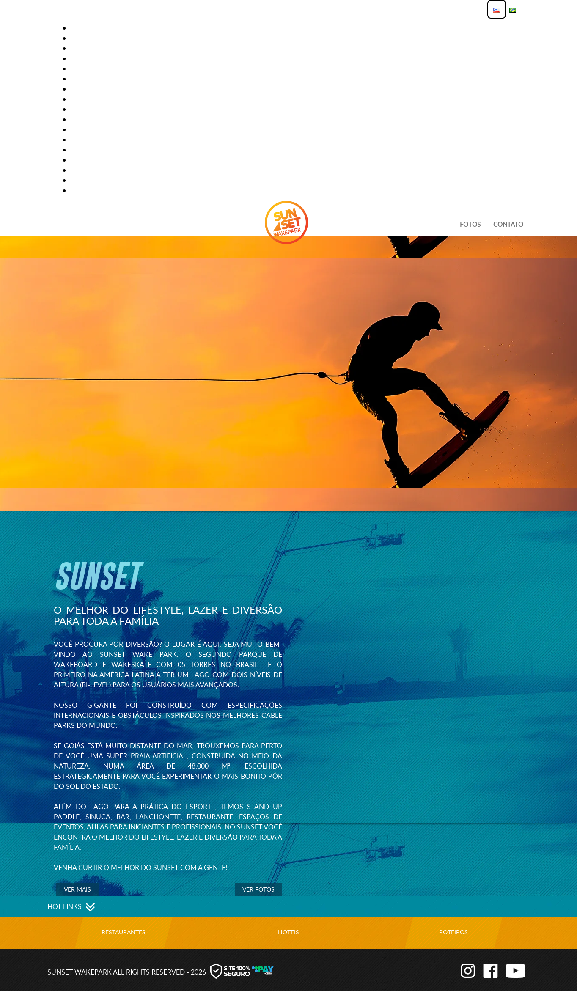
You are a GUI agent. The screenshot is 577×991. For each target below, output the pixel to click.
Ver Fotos (258, 889)
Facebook (487, 969)
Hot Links (87, 78)
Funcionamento (98, 48)
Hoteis (288, 932)
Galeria (83, 58)
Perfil (81, 139)
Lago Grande (93, 89)
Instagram (462, 969)
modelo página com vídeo (115, 109)
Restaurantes (124, 932)
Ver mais (77, 889)
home (80, 68)
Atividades (89, 28)
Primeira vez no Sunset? (111, 170)
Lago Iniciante (95, 99)
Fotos (470, 224)
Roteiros (453, 932)
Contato (86, 38)
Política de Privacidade (111, 149)
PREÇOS (83, 160)
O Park (82, 129)
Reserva (84, 190)
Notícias (85, 119)
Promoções (91, 180)
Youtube (513, 969)
